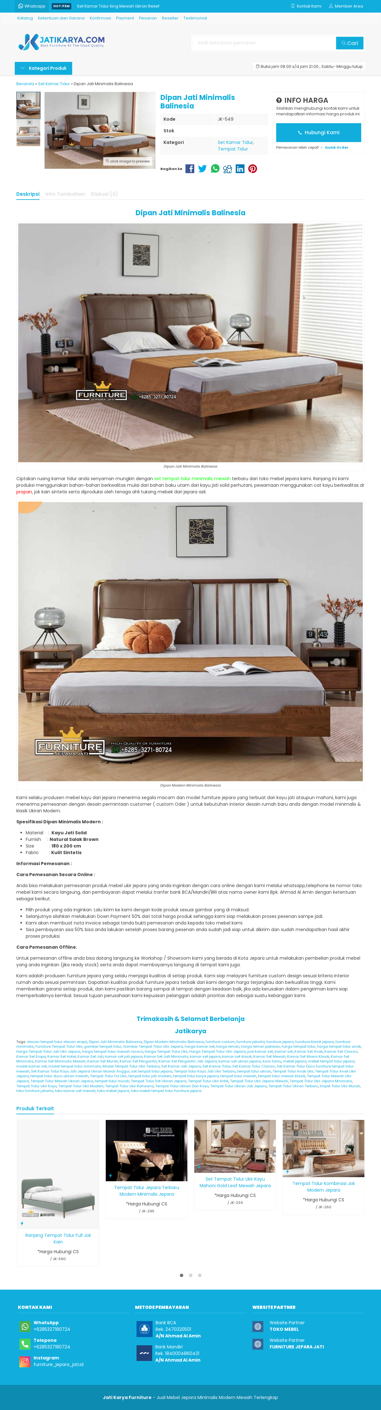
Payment (125, 18)
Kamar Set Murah (102, 1061)
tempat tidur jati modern (150, 1075)
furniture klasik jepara (314, 1041)
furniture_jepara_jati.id (58, 1364)
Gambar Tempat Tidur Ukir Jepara (153, 1046)
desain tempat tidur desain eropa (57, 1041)
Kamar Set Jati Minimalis (166, 1056)
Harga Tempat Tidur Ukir (166, 1051)
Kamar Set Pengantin (138, 1061)
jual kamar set (260, 1051)
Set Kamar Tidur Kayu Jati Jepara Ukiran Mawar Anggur (80, 1071)
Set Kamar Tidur (235, 142)
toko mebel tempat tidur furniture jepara (166, 1090)
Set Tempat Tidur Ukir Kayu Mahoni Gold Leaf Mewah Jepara (235, 1182)
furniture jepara (280, 1041)
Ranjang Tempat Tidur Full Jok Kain (58, 1238)
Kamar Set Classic (341, 1051)
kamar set (284, 1051)
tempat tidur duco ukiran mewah (59, 1075)
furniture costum (220, 1041)
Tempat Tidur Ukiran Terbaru (293, 1086)
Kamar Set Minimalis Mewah (60, 1061)
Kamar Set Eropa (31, 1056)
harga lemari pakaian (260, 1046)
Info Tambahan (65, 194)
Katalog (25, 18)
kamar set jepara (205, 1056)
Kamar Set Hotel (61, 1056)
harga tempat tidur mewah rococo (112, 1051)
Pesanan (148, 18)
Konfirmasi (100, 18)
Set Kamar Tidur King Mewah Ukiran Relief (118, 6)
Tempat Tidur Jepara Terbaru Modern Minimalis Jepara (146, 1190)
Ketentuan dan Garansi (61, 18)
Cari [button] (350, 43)
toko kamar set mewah (75, 1090)
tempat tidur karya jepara (196, 1075)
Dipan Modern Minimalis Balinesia (174, 1041)
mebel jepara (295, 1061)
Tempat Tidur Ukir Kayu (36, 1086)
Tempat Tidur (233, 149)
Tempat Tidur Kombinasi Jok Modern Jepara (323, 1186)
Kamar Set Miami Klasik (308, 1056)
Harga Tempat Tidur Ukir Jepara (217, 1051)
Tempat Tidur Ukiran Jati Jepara (238, 1086)
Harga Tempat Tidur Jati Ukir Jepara (48, 1051)
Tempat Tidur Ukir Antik (208, 1081)
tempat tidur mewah (238, 1075)
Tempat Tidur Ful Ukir (108, 1075)
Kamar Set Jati (91, 1056)
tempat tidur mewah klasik (281, 1075)
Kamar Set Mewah (269, 1056)
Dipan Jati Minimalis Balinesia (115, 1041)
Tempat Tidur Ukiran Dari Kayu (182, 1086)
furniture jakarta (250, 1041)
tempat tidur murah (112, 1081)
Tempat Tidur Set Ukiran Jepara (158, 1081)
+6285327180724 (52, 1329)
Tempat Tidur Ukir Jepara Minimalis (321, 1081)
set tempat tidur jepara (151, 1071)
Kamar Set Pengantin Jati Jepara (187, 1061)
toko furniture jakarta (34, 1090)
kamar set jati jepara (123, 1056)
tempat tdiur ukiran (254, 1071)
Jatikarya (191, 1031)
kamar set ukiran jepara (239, 1061)
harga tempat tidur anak (339, 1046)
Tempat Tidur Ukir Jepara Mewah (259, 1081)
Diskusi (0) (104, 194)
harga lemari (227, 1046)
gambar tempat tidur (102, 1046)
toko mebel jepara (113, 1090)
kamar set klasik (237, 1056)
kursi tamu (272, 1061)
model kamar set (31, 1066)
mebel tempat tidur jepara (331, 1061)
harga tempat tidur (298, 1046)
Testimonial (195, 18)
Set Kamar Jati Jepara (181, 1066)
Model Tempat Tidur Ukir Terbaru (131, 1066)
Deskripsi (28, 194)
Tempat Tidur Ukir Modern (81, 1086)
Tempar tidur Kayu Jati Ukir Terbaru (205, 1071)
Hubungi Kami (319, 132)
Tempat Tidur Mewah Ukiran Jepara (61, 1081)
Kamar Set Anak (308, 1051)
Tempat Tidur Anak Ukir (293, 1071)
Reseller (170, 18)
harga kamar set (200, 1046)
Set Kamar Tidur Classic (253, 1066)
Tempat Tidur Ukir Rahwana (129, 1086)
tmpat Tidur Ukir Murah (340, 1086)
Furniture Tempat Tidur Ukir (59, 1046)
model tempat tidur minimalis (74, 1066)
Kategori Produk (43, 68)
